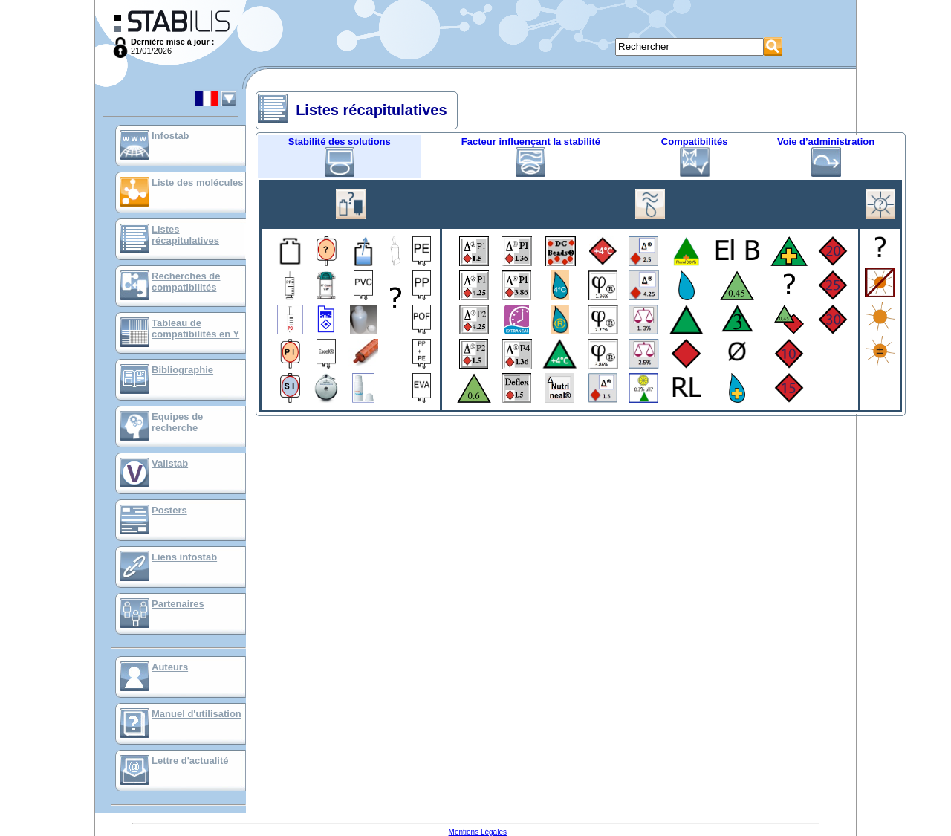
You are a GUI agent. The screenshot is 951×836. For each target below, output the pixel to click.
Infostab (170, 135)
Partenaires (178, 603)
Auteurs (170, 667)
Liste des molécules (198, 182)
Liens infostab (184, 557)
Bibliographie (182, 369)
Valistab (170, 463)
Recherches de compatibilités (186, 281)
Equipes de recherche (177, 422)
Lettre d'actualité (190, 760)
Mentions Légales (478, 832)
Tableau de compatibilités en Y (195, 328)
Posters (169, 510)
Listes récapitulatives (185, 235)
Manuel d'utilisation (196, 713)
